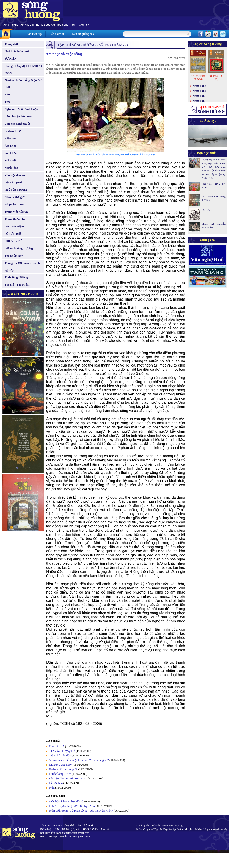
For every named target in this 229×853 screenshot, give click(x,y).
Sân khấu (11, 153)
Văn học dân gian (16, 175)
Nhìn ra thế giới (15, 197)
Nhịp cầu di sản (15, 204)
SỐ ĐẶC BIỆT (14, 233)
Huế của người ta (60, 774)
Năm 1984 (199, 91)
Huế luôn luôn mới (17, 51)
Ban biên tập (34, 34)
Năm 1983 (199, 86)
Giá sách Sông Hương (19, 248)
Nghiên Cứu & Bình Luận (21, 109)
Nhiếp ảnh (11, 167)
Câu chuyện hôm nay (18, 116)
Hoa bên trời (56, 746)
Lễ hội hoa (56, 783)
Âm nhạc (10, 145)
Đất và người (13, 182)
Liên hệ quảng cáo (83, 34)
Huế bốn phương (16, 189)
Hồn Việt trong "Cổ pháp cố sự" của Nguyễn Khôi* (81, 810)
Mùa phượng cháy (60, 764)
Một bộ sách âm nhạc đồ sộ (66, 801)
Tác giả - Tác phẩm (17, 284)
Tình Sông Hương (16, 277)
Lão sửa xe (207, 210)
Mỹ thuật (11, 160)
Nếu (52, 787)
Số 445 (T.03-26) (216, 77)
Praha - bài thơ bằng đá (63, 769)
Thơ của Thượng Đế (62, 751)
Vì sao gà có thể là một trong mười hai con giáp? (79, 760)
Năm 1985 (199, 96)
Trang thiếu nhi (15, 219)
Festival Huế (13, 131)
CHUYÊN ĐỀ (13, 241)
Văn (7, 94)
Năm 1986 (199, 101)
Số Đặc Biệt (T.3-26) (198, 77)
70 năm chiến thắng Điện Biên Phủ (24, 83)
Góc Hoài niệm (14, 226)
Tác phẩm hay (14, 255)
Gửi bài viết (56, 34)
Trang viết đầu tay (16, 211)
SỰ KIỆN (10, 58)
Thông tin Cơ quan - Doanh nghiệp (22, 266)
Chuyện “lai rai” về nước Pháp (68, 778)
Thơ (7, 101)
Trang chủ (11, 44)
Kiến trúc (11, 138)
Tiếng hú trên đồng (61, 755)
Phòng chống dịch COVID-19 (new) (23, 69)
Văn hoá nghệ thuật (17, 123)
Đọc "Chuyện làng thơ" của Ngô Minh (72, 806)
